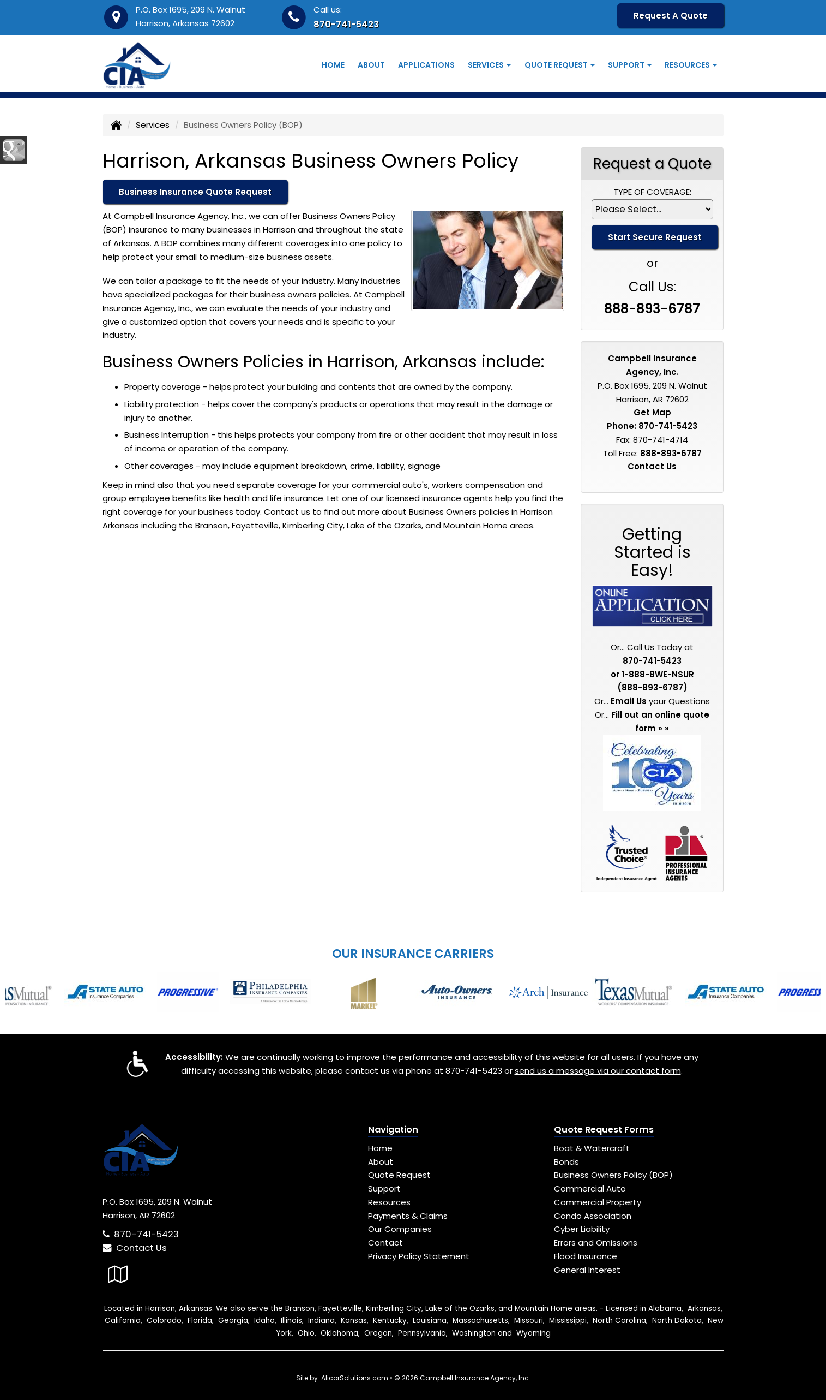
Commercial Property (597, 1202)
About (371, 64)
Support (384, 1188)
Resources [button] (691, 64)
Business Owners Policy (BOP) (613, 1175)
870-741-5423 (346, 24)
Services (153, 124)
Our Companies (400, 1229)
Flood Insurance (585, 1256)
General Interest (587, 1270)
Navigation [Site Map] (393, 1129)
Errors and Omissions (595, 1242)
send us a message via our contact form (598, 1070)
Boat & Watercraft (592, 1148)
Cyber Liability (582, 1229)
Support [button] (630, 64)
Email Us (629, 701)
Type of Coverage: (652, 192)
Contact (385, 1242)
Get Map (652, 412)
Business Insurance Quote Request (195, 192)
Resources (389, 1202)
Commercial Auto (590, 1188)
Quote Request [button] (559, 64)
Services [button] (489, 64)
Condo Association (592, 1216)
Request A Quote (671, 15)
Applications (426, 64)
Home (333, 64)
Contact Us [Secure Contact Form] (652, 466)
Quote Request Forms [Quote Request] (604, 1129)
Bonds (566, 1161)
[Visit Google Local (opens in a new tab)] (118, 1274)
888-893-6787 (652, 309)
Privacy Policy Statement (418, 1256)
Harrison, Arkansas (178, 1308)
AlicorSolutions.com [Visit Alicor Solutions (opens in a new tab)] (354, 1378)
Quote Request (399, 1175)
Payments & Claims (408, 1216)
